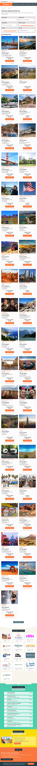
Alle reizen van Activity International (27, 208)
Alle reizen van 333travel (10, 354)
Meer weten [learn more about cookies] (23, 764)
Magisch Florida (4, 546)
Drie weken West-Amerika (6, 225)
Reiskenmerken (21, 17)
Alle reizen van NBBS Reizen (9, 63)
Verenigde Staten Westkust (24, 137)
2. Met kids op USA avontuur (11, 696)
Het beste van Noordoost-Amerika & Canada (27, 166)
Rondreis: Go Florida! (23, 399)
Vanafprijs (3, 28)
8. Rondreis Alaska (10, 717)
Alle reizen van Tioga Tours (9, 179)
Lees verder (6, 14)
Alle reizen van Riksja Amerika (9, 208)
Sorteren (20, 28)
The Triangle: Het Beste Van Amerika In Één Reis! (27, 429)
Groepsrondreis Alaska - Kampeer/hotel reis (27, 79)
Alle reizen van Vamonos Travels (27, 266)
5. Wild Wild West (9, 706)
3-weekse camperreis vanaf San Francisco (27, 517)
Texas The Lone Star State (6, 370)
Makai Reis (21, 225)
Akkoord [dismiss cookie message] (31, 763)
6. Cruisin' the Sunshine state (11, 710)
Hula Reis (3, 428)
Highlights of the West (23, 254)
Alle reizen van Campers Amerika (27, 121)
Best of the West (22, 312)
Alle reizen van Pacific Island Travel (27, 237)
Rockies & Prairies (5, 575)
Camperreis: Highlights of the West (26, 370)
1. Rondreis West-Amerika (11, 692)
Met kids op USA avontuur (6, 137)
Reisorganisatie (4, 22)
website (8, 650)
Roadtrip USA (4, 604)
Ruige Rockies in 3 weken (6, 254)
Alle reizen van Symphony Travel (27, 179)
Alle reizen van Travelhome (9, 237)
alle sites (12, 1)
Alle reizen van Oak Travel (9, 121)
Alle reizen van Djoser (9, 92)
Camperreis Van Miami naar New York (26, 488)
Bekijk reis (17, 743)
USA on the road (22, 459)
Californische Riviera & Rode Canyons (8, 341)
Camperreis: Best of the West (7, 166)
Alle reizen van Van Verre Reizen (27, 63)
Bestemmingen (4, 17)
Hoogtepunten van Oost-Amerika (25, 50)
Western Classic (4, 50)
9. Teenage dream (9, 721)
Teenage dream (4, 312)
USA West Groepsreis (5, 488)
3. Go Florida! (9, 699)
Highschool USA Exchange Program (26, 196)
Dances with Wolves (23, 546)
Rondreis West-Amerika (6, 79)
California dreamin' (5, 196)
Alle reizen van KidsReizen (9, 266)
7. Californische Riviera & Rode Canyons (13, 713)
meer (5, 650)
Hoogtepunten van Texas (24, 575)
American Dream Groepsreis (6, 108)
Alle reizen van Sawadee (27, 92)
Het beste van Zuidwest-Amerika (7, 399)
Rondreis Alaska (22, 341)
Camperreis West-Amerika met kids (8, 459)
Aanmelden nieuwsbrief (6, 759)
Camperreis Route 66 (23, 108)
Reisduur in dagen (22, 22)
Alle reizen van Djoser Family (27, 150)
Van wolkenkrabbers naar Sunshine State (9, 517)
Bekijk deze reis (10, 60)
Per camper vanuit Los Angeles (25, 283)
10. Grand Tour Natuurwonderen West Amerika (14, 724)
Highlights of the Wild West (6, 283)
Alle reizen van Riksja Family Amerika (10, 150)
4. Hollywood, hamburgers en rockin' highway (14, 703)
